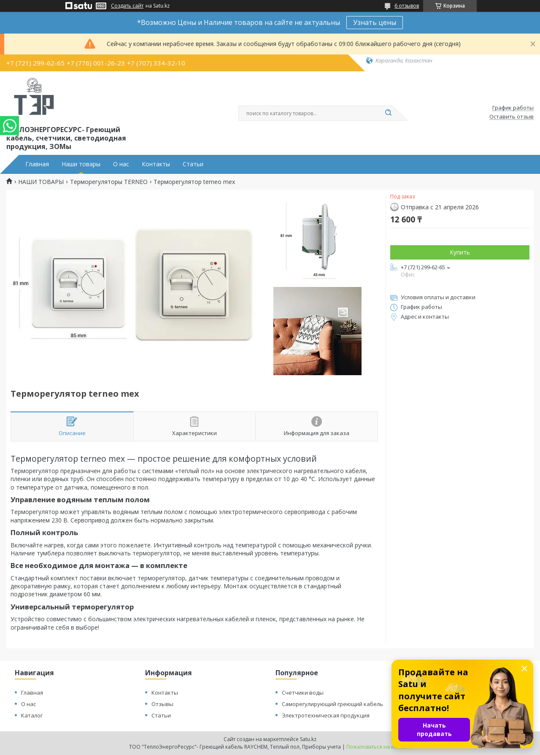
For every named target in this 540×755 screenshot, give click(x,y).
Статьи (193, 164)
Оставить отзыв (511, 117)
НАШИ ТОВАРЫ (41, 182)
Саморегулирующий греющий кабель (332, 704)
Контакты (156, 164)
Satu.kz (308, 739)
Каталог (32, 715)
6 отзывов (406, 5)
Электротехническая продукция (326, 715)
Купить (460, 252)
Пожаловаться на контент (378, 746)
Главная (37, 164)
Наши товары (81, 164)
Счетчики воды (303, 692)
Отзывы (162, 704)
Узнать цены (374, 22)
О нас (121, 164)
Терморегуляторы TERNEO (109, 182)
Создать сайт (127, 6)
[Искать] (388, 113)
